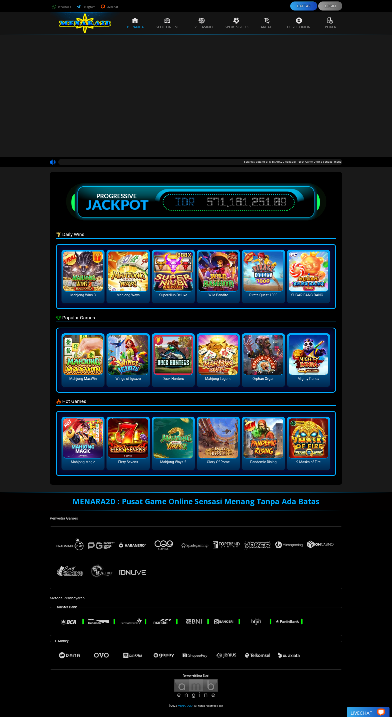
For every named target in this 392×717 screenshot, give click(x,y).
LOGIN (330, 6)
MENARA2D (185, 705)
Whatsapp (61, 7)
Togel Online (299, 23)
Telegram (86, 7)
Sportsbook (237, 23)
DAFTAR (304, 6)
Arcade (268, 23)
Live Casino (202, 23)
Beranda (135, 23)
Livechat (109, 7)
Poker (330, 23)
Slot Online (167, 23)
